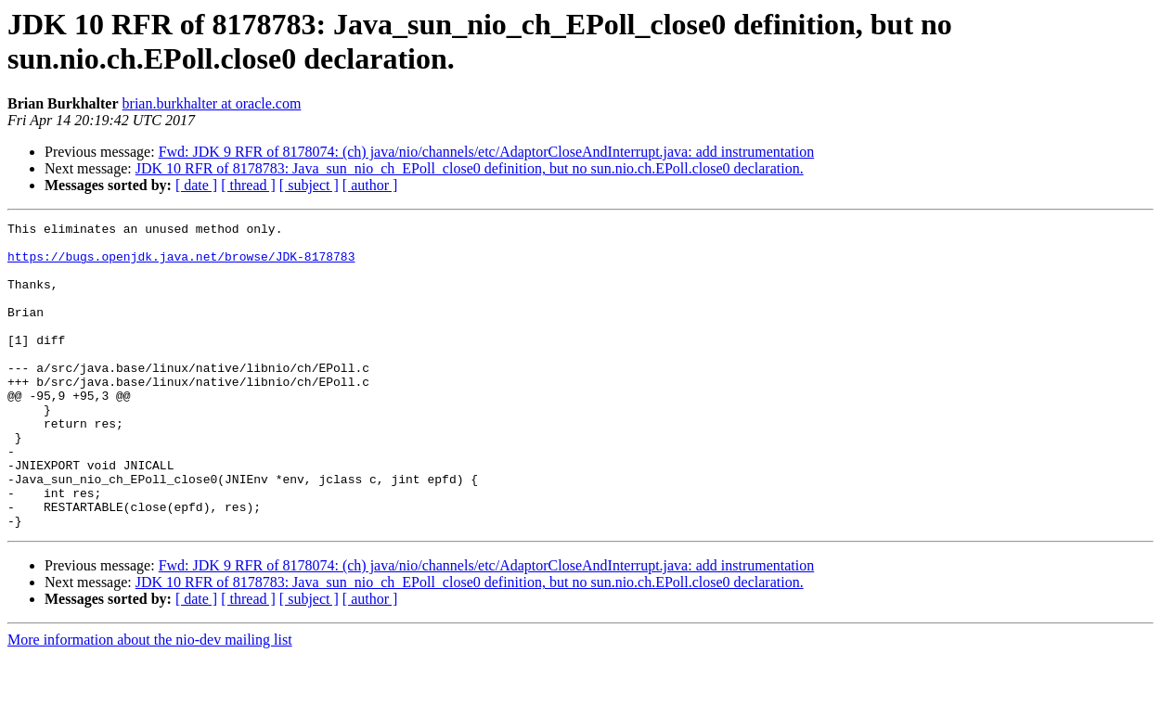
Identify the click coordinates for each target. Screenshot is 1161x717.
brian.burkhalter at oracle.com (212, 103)
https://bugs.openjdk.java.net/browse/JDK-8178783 (181, 264)
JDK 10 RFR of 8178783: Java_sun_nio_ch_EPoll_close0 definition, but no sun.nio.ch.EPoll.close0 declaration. (469, 168)
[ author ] (370, 185)
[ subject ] (309, 185)
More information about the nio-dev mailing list (149, 701)
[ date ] (196, 185)
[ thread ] (248, 185)
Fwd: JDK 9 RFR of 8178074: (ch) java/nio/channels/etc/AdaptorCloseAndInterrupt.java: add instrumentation (487, 152)
